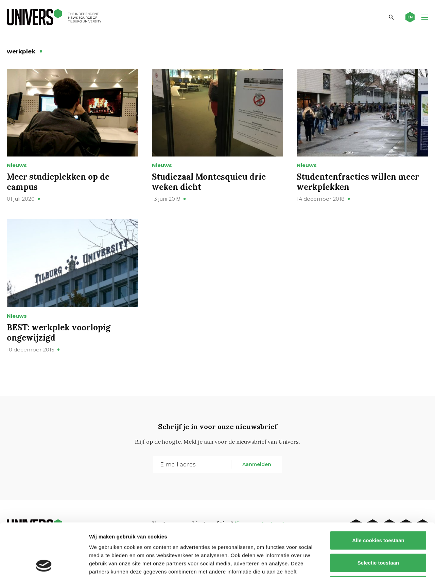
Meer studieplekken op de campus (58, 181)
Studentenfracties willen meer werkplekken (358, 181)
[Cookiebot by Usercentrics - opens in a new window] (44, 564)
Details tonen (367, 563)
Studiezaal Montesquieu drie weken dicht (209, 181)
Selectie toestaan (378, 510)
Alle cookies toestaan (378, 488)
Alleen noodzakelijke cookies (378, 532)
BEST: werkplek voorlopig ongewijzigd (58, 332)
